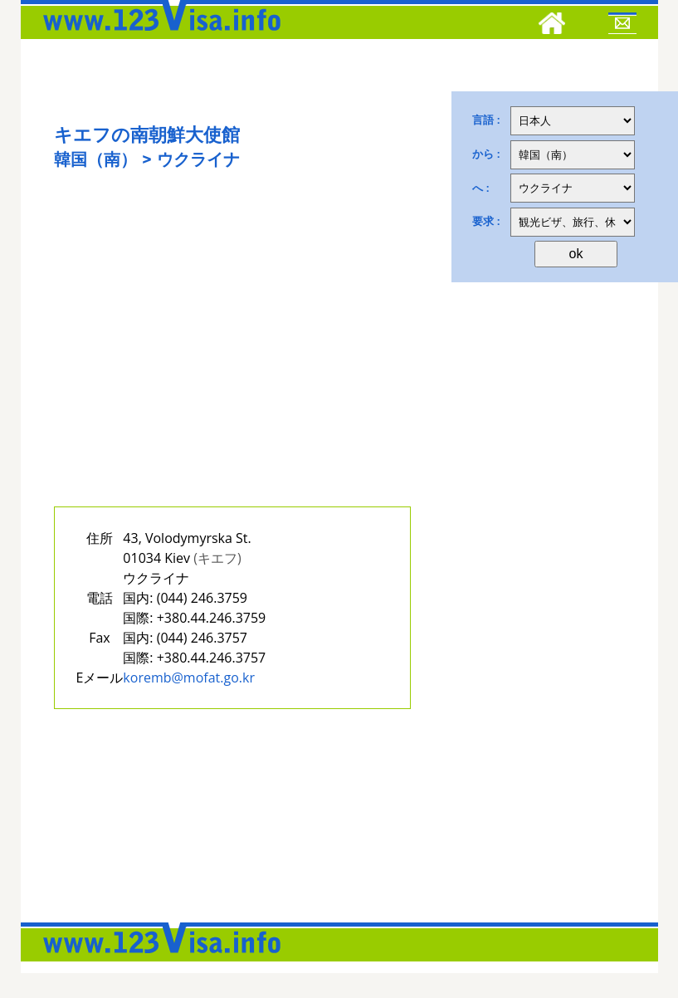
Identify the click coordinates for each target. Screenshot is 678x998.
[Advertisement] (232, 355)
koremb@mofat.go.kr (189, 677)
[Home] (552, 25)
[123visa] (158, 36)
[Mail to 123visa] (622, 25)
